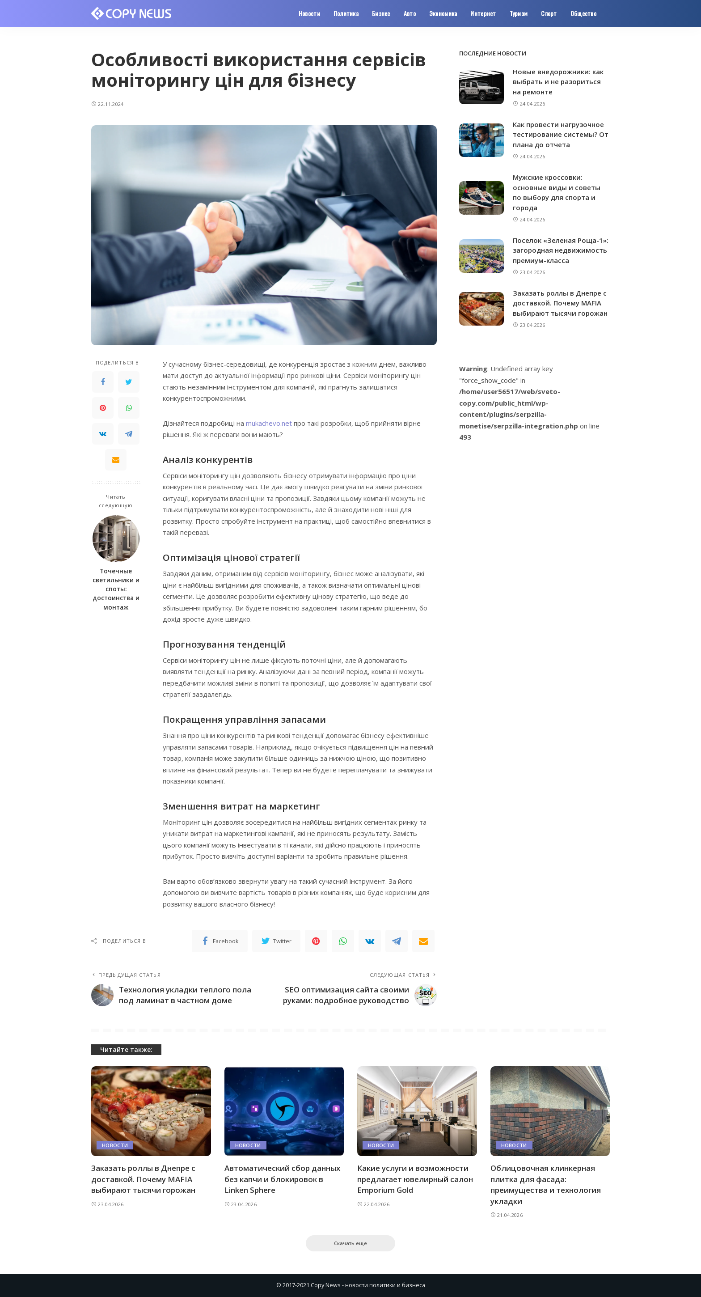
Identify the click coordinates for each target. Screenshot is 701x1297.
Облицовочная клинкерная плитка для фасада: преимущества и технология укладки (545, 1184)
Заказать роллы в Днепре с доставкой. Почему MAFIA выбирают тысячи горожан (560, 303)
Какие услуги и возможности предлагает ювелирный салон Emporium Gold (415, 1179)
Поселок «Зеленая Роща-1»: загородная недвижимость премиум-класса (560, 250)
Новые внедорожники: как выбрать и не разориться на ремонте (558, 81)
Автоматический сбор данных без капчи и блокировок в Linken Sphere (282, 1179)
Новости (115, 1145)
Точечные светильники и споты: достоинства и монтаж (116, 589)
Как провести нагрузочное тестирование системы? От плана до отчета (560, 134)
